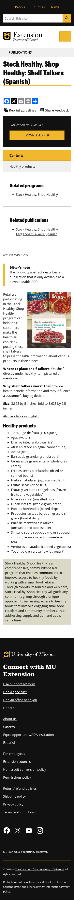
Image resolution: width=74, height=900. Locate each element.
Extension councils (17, 761)
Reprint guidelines (22, 110)
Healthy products (22, 166)
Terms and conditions (19, 812)
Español (9, 742)
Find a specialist (15, 692)
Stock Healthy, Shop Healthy (37, 194)
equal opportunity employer (30, 852)
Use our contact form (19, 684)
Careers (9, 727)
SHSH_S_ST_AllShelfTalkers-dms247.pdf (37, 135)
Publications (20, 52)
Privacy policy (13, 804)
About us (10, 719)
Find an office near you (20, 700)
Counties (38, 7)
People (20, 7)
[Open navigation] (65, 36)
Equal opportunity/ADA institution (28, 735)
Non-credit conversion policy (24, 769)
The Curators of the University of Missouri (39, 869)
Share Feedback (57, 110)
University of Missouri (34, 654)
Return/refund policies (20, 788)
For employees (14, 754)
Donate (8, 708)
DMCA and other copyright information (37, 887)
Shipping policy (14, 796)
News (55, 7)
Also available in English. (21, 416)
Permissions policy (17, 777)
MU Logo (6, 654)
